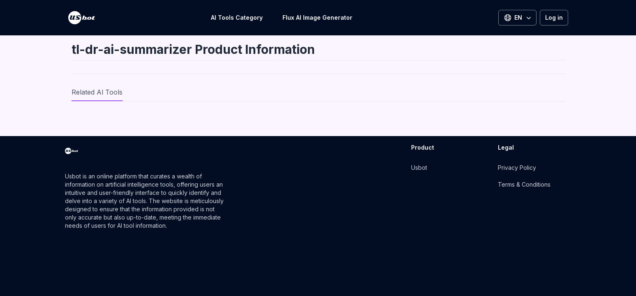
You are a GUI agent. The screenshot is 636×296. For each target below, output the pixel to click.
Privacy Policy (517, 167)
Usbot (419, 167)
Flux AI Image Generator (317, 17)
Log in (554, 17)
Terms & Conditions (524, 184)
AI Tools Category (237, 17)
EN (518, 18)
